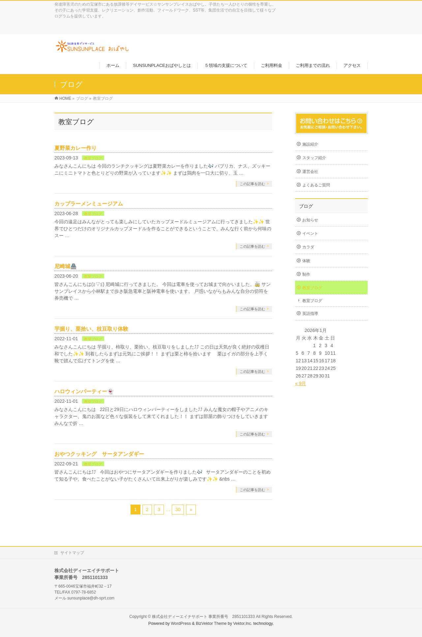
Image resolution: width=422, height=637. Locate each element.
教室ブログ (93, 158)
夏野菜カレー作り (75, 148)
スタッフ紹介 (314, 157)
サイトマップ (72, 552)
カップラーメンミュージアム (88, 204)
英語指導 (310, 313)
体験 (306, 261)
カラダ (308, 247)
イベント (310, 233)
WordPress (181, 623)
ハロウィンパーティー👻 (84, 391)
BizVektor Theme (211, 623)
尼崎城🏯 (65, 266)
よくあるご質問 (316, 185)
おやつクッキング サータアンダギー (99, 454)
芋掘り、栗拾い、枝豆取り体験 (91, 329)
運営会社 (310, 171)
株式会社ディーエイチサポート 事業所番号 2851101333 (203, 616)
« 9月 (300, 383)
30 (178, 509)
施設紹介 (310, 144)
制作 (306, 274)
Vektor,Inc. (242, 623)
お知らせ (310, 220)
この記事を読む (252, 184)
